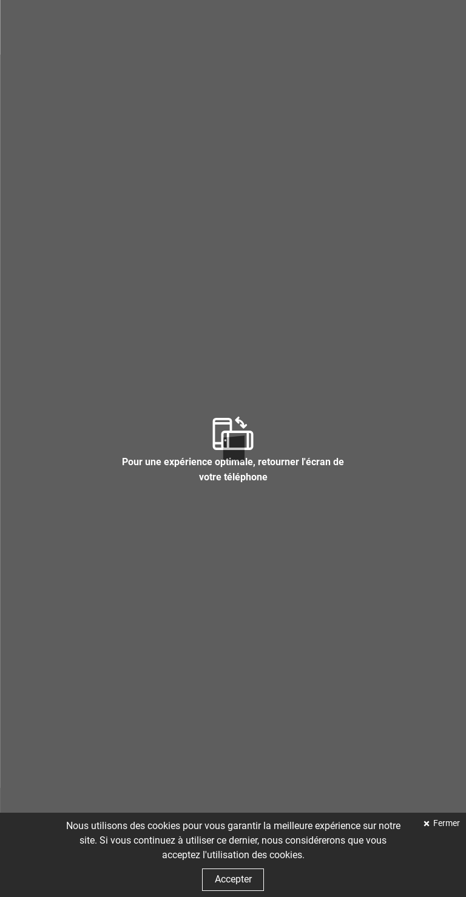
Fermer (445, 823)
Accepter (233, 879)
